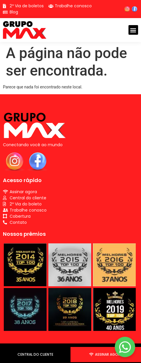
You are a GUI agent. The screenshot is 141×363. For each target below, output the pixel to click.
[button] (133, 30)
